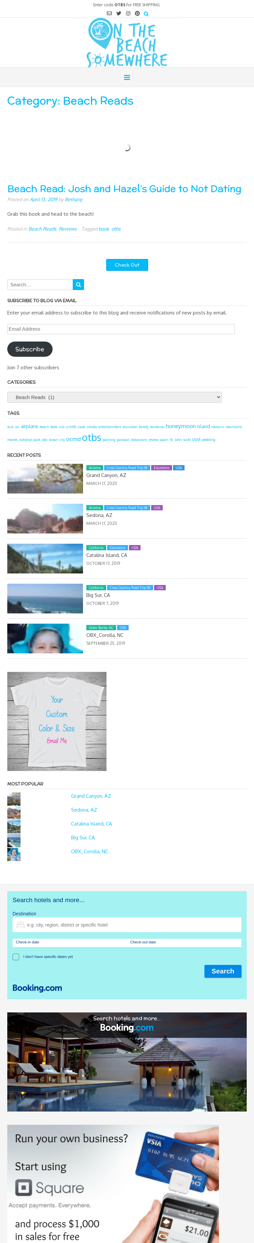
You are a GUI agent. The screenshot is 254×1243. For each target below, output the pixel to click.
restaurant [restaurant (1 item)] (139, 439)
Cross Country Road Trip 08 (127, 468)
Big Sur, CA (98, 595)
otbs (116, 229)
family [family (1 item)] (143, 426)
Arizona (95, 468)
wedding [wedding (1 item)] (208, 439)
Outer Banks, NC (101, 628)
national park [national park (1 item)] (30, 439)
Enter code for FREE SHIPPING (126, 5)
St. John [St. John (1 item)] (176, 439)
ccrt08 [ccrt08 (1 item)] (71, 426)
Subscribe (30, 349)
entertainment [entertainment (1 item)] (109, 426)
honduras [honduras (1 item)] (157, 426)
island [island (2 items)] (203, 426)
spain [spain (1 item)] (164, 439)
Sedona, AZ (99, 515)
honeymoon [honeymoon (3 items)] (181, 425)
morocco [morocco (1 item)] (217, 426)
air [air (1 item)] (17, 426)
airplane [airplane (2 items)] (29, 426)
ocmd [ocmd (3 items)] (73, 438)
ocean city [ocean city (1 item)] (57, 439)
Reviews (68, 229)
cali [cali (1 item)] (61, 426)
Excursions (161, 468)
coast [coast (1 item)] (81, 426)
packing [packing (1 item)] (109, 439)
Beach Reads (42, 229)
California (96, 548)
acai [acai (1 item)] (10, 426)
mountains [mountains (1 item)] (233, 426)
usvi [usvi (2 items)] (196, 439)
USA (179, 468)
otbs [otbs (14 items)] (91, 437)
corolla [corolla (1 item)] (92, 426)
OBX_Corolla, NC (104, 635)
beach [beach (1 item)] (44, 426)
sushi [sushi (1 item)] (187, 439)
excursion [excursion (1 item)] (130, 426)
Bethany (73, 199)
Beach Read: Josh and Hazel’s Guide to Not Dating (124, 188)
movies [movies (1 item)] (12, 439)
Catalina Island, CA (106, 555)
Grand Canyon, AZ (106, 475)
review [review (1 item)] (153, 439)
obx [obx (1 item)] (45, 439)
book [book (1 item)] (54, 426)
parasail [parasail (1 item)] (123, 439)
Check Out (127, 265)
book (104, 229)
